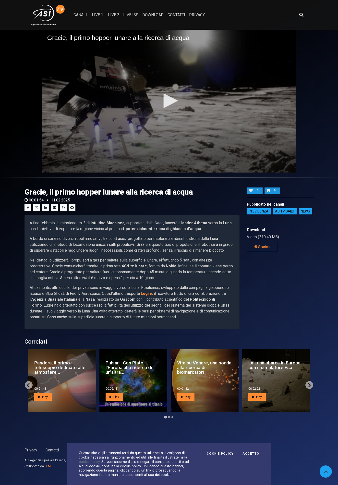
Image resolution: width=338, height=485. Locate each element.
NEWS (305, 211)
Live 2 (113, 14)
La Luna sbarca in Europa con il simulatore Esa (274, 365)
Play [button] (43, 397)
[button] (169, 101)
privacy (197, 14)
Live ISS (130, 14)
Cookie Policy (220, 453)
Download (153, 14)
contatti (176, 14)
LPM (48, 466)
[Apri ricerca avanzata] (301, 15)
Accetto (250, 453)
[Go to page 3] (172, 417)
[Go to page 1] (165, 417)
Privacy (30, 450)
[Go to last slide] (29, 385)
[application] (169, 101)
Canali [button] (80, 14)
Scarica (262, 247)
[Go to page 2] (169, 417)
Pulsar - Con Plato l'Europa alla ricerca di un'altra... (129, 367)
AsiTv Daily (284, 211)
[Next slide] (309, 385)
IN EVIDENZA (258, 211)
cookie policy (89, 462)
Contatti (52, 450)
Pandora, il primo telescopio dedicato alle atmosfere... (59, 367)
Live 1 (97, 14)
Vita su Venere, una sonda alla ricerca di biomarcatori (204, 367)
